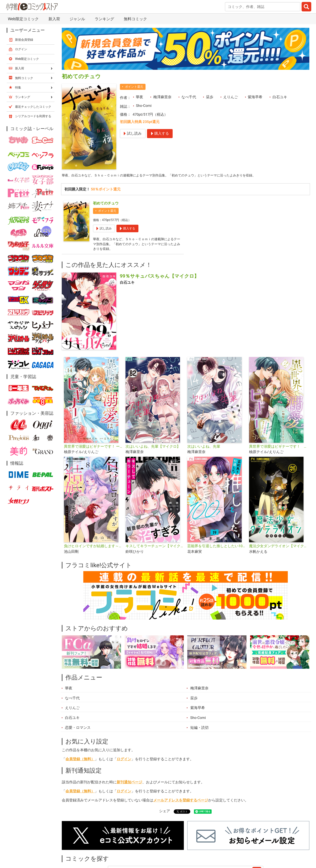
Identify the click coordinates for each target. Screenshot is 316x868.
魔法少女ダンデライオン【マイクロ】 (278, 548)
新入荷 (54, 19)
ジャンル (77, 19)
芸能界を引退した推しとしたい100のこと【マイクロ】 (216, 548)
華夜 (139, 97)
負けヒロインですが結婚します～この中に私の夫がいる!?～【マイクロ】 (93, 548)
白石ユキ (280, 97)
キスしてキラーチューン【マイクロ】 (154, 548)
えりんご (230, 97)
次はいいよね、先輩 (203, 448)
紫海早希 (255, 97)
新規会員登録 (24, 39)
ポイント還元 (134, 86)
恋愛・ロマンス (78, 730)
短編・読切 (199, 730)
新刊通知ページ (129, 784)
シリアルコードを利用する (33, 116)
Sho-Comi (144, 105)
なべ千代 (188, 97)
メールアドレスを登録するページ (180, 802)
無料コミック (135, 19)
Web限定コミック (23, 19)
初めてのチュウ (106, 204)
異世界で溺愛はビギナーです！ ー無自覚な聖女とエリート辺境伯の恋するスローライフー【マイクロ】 (93, 448)
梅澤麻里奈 (162, 97)
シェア (164, 813)
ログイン (124, 761)
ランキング (104, 19)
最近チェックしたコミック (33, 106)
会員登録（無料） (80, 761)
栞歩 (209, 97)
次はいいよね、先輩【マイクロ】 (152, 448)
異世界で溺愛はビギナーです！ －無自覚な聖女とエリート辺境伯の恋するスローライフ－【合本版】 (278, 448)
